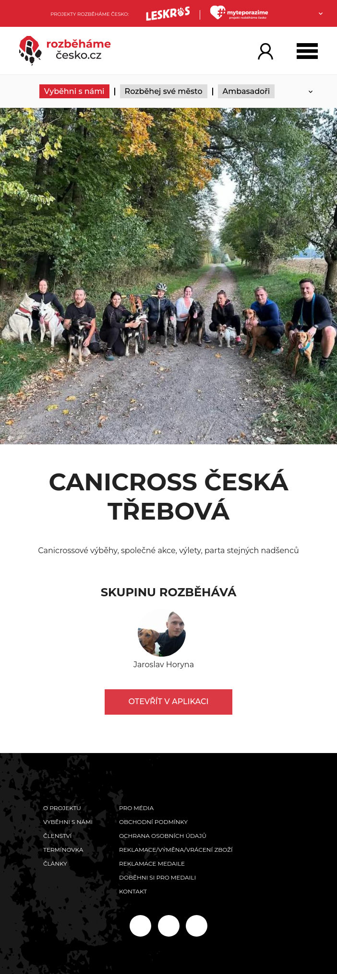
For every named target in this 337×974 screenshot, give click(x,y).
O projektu (62, 808)
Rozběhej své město (164, 91)
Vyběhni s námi (74, 91)
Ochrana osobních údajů (162, 835)
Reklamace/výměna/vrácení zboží (176, 849)
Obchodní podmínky (153, 821)
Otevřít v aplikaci (169, 701)
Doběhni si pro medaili (157, 877)
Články (55, 863)
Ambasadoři (246, 91)
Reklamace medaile (152, 863)
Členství (57, 835)
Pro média (136, 808)
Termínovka (63, 849)
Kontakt (133, 891)
